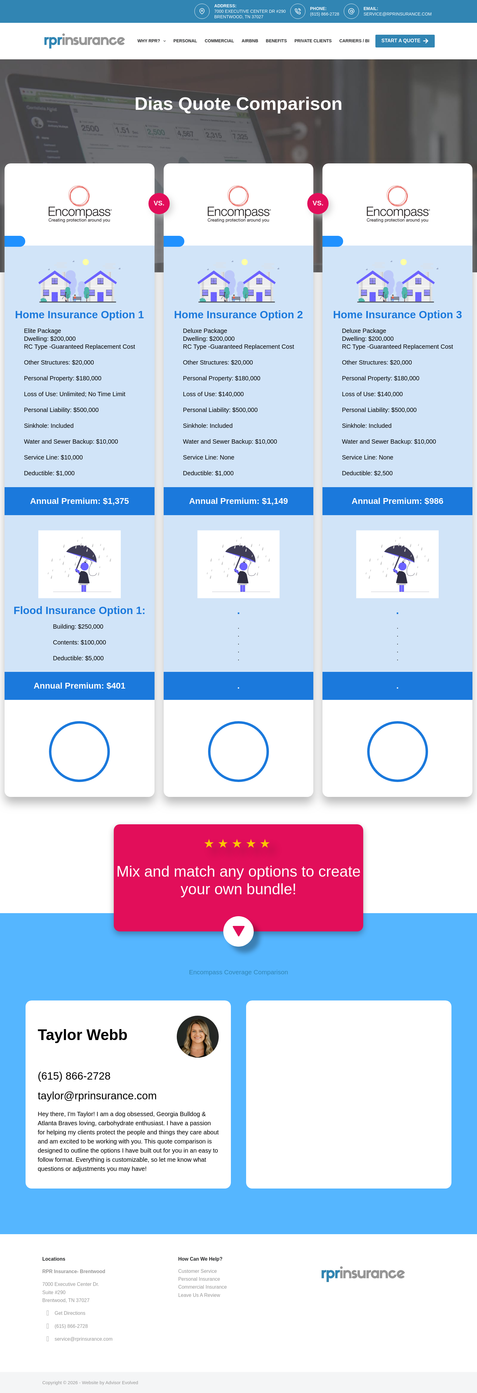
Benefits (276, 40)
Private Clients (313, 40)
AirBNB (250, 40)
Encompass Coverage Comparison (238, 972)
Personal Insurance (199, 1279)
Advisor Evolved (122, 1382)
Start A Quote (405, 41)
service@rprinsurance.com (398, 14)
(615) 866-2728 (324, 14)
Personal (185, 40)
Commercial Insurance (202, 1287)
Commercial (219, 40)
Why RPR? (153, 41)
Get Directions (69, 1313)
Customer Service (197, 1271)
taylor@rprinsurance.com (97, 1095)
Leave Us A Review (199, 1295)
